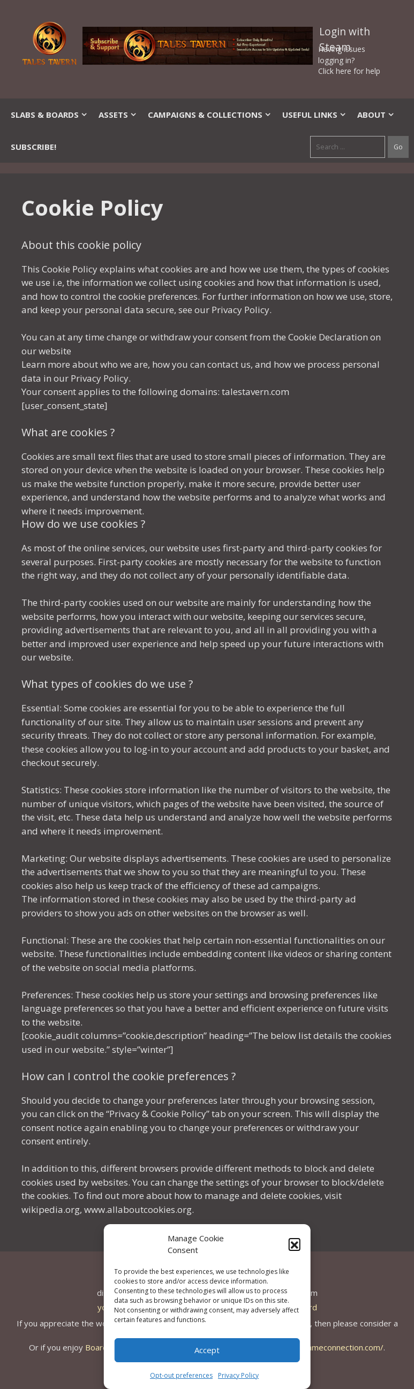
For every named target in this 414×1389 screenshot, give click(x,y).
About (376, 114)
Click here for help (349, 71)
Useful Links (314, 114)
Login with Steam (344, 34)
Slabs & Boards (49, 114)
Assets (118, 114)
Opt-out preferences (181, 1375)
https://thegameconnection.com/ (322, 1347)
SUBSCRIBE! (33, 146)
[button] (294, 1244)
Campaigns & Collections (210, 114)
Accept (207, 1350)
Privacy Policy (238, 1375)
